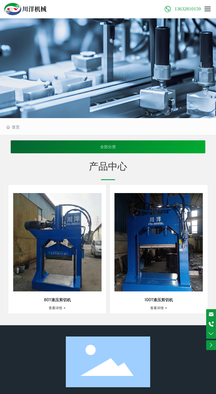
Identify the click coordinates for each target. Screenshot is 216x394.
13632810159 (188, 9)
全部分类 (108, 147)
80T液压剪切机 (57, 300)
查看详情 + (57, 308)
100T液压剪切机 (159, 300)
